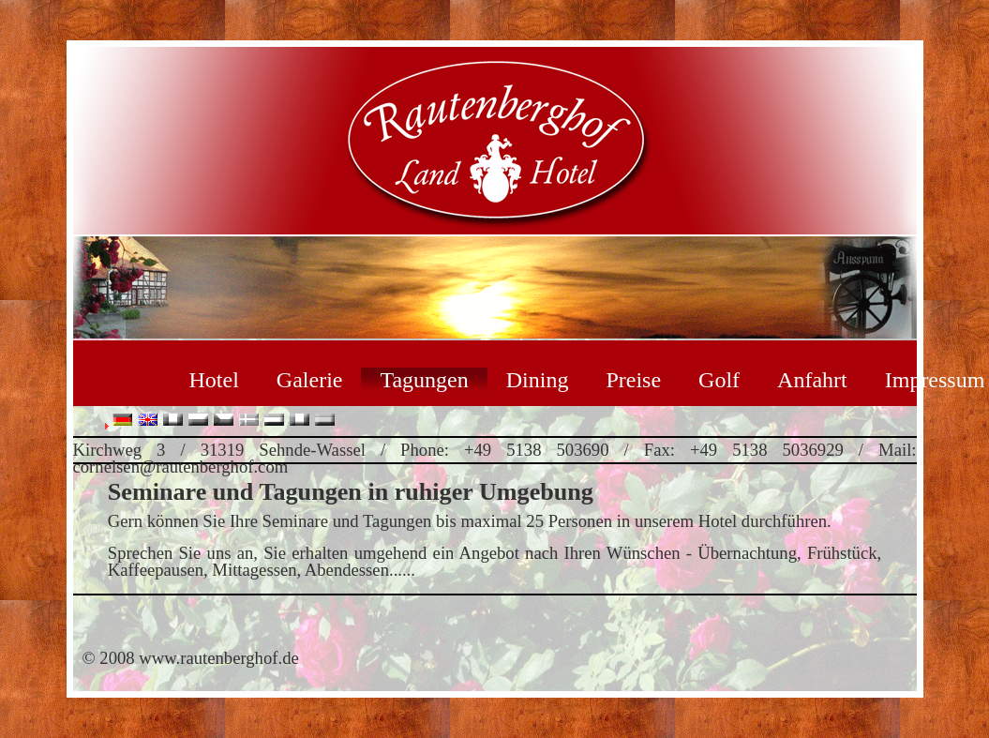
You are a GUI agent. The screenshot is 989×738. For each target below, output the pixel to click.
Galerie (310, 380)
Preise (633, 380)
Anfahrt (812, 380)
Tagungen (424, 380)
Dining (537, 380)
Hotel (214, 380)
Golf (719, 380)
